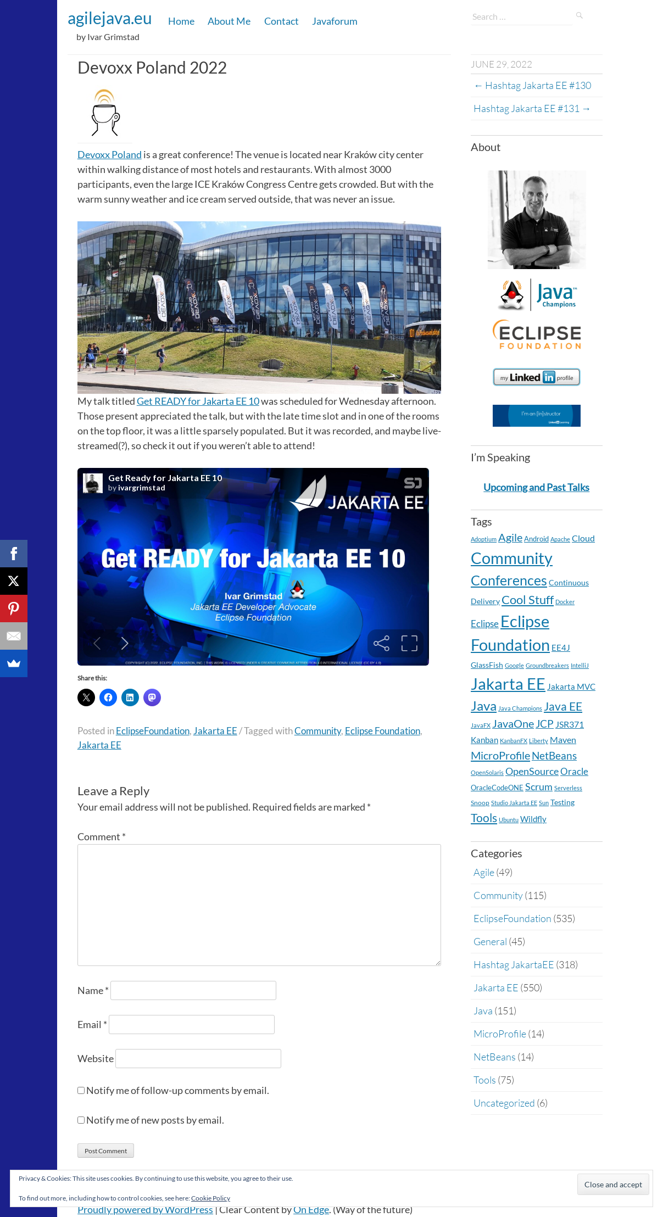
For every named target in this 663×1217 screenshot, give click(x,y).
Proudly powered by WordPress (145, 1209)
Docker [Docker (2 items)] (565, 601)
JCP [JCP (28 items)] (545, 724)
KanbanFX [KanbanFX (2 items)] (513, 740)
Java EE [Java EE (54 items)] (563, 706)
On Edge (311, 1209)
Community (317, 730)
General (490, 941)
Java (483, 1010)
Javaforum (335, 21)
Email (92, 1024)
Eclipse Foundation (382, 730)
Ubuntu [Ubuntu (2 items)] (509, 819)
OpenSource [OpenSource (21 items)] (532, 771)
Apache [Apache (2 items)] (560, 539)
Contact (281, 21)
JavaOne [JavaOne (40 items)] (513, 723)
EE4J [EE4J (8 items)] (560, 647)
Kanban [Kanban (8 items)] (484, 740)
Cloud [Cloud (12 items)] (583, 538)
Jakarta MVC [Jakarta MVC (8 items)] (571, 686)
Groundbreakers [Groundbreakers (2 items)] (547, 665)
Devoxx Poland (109, 154)
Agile (483, 872)
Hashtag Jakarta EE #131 (532, 108)
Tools (484, 1080)
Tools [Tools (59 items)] (484, 818)
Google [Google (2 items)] (514, 665)
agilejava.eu (110, 17)
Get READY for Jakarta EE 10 (198, 401)
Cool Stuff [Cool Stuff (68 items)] (528, 599)
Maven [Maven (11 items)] (563, 740)
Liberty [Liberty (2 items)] (538, 740)
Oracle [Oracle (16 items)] (574, 771)
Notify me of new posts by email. (155, 1120)
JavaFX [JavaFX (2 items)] (481, 725)
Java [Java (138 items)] (484, 705)
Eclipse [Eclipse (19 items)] (485, 623)
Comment (101, 836)
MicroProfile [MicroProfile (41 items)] (500, 755)
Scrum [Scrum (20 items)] (539, 786)
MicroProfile (499, 1034)
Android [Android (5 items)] (536, 538)
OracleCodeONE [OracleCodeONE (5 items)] (497, 787)
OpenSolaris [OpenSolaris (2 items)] (487, 772)
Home (181, 21)
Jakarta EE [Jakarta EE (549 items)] (508, 683)
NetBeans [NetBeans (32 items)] (554, 755)
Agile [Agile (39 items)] (510, 537)
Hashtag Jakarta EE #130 (532, 85)
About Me (229, 21)
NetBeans (494, 1057)
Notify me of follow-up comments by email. (177, 1090)
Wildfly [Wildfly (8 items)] (533, 819)
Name (93, 990)
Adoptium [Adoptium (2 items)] (484, 539)
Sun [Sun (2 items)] (544, 802)
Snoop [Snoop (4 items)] (480, 803)
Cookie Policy (210, 1198)
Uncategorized (504, 1103)
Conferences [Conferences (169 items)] (509, 580)
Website (95, 1058)
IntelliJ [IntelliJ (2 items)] (580, 665)
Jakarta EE (215, 730)
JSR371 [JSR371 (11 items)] (569, 724)
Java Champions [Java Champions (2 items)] (520, 708)
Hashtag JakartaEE (513, 964)
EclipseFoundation (153, 730)
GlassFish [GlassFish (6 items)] (487, 664)
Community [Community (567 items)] (512, 557)
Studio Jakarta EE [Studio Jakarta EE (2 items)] (514, 802)
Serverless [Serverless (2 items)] (568, 787)
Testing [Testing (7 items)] (562, 802)
